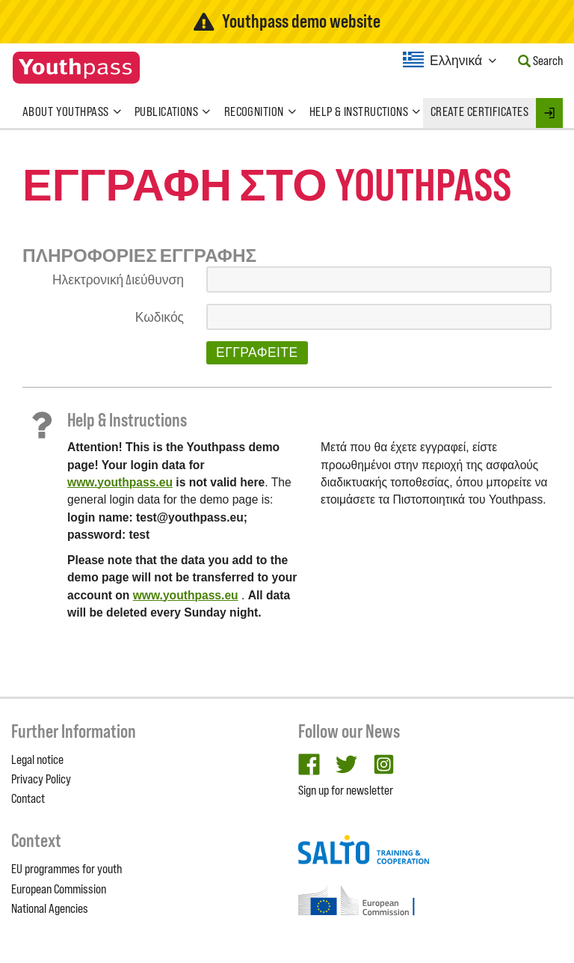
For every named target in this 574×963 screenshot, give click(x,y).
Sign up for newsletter (345, 790)
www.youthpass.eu (120, 482)
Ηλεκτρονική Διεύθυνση (118, 279)
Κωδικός (159, 317)
